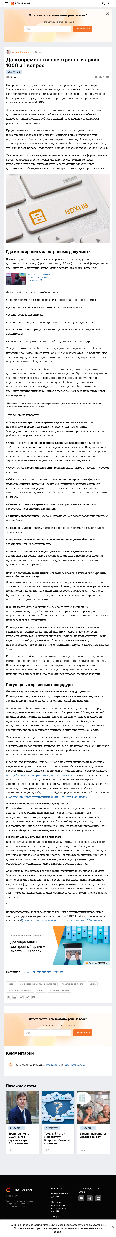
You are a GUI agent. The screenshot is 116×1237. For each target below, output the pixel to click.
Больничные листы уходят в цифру (93, 1135)
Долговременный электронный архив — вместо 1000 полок (47, 797)
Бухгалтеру (14, 72)
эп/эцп (40, 990)
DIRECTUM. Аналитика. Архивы (42, 972)
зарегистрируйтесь (75, 1065)
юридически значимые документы (38, 984)
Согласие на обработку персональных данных (58, 1206)
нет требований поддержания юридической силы (39, 775)
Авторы (55, 1216)
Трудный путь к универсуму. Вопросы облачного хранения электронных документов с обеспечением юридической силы (57, 1145)
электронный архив (59, 990)
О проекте (56, 1188)
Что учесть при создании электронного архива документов (28, 277)
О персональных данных (59, 1195)
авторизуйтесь (52, 1065)
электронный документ (20, 990)
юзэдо (11, 984)
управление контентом (73, 984)
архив (93, 984)
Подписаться (83, 28)
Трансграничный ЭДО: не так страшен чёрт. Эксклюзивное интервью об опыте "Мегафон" (21, 1142)
